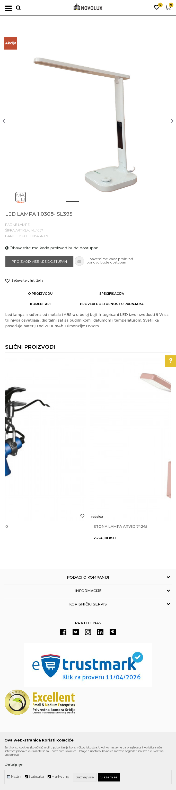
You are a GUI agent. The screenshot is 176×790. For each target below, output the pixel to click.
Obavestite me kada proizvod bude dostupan (52, 247)
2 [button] (84, 203)
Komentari (40, 304)
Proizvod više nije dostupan (39, 261)
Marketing (60, 776)
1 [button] (68, 203)
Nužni (16, 776)
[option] (88, 120)
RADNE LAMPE (17, 224)
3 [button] (99, 203)
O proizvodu (40, 294)
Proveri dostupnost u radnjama (112, 304)
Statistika (36, 776)
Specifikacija (111, 294)
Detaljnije (13, 764)
